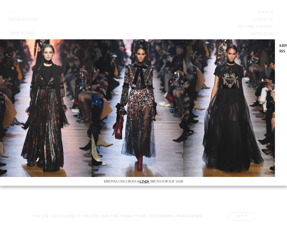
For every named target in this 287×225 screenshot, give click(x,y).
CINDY (145, 181)
